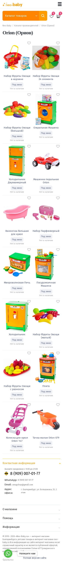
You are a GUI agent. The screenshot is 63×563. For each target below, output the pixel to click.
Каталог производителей (26, 25)
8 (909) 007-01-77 (25, 473)
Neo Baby (7, 25)
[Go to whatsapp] (8, 553)
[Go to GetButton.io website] (8, 560)
